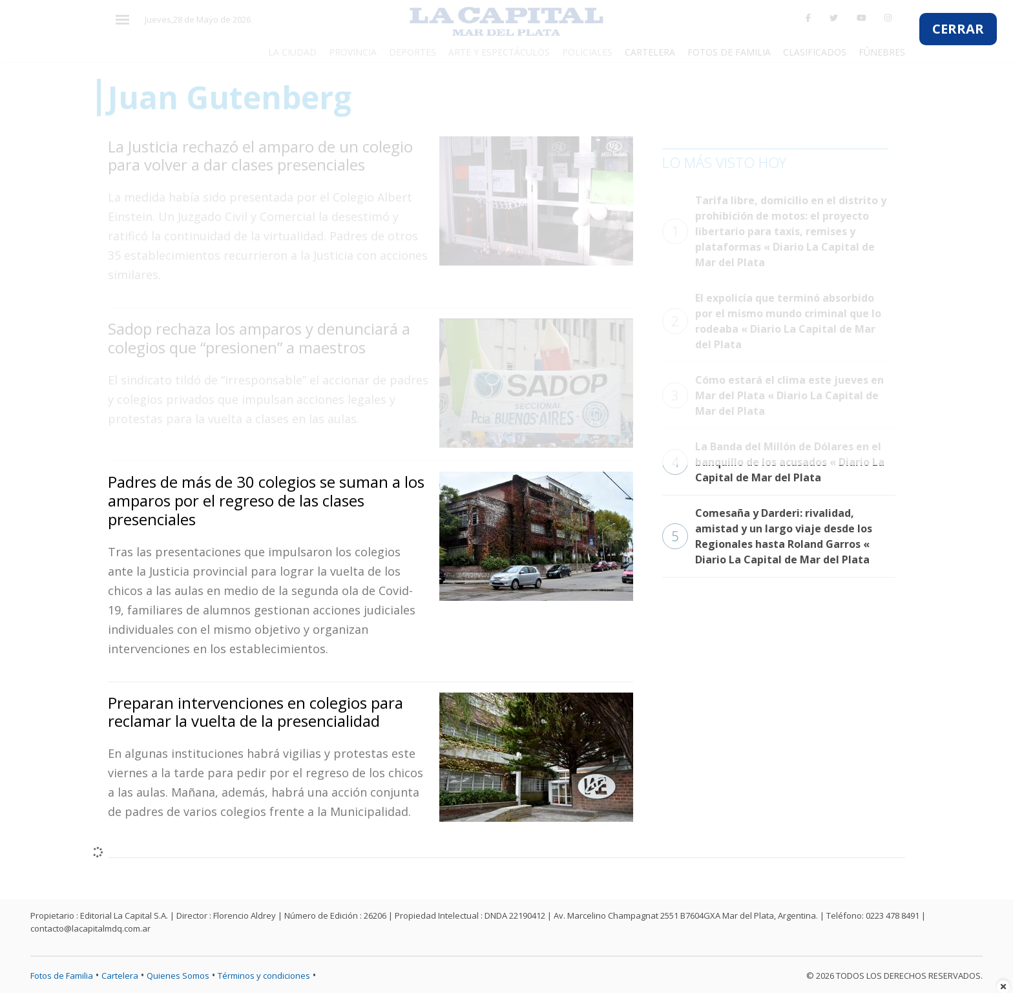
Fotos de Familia (61, 975)
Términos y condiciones (264, 975)
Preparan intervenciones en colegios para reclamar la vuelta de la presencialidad (255, 712)
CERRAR (958, 28)
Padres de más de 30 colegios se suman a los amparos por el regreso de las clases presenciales (266, 500)
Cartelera (119, 975)
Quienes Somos (178, 975)
